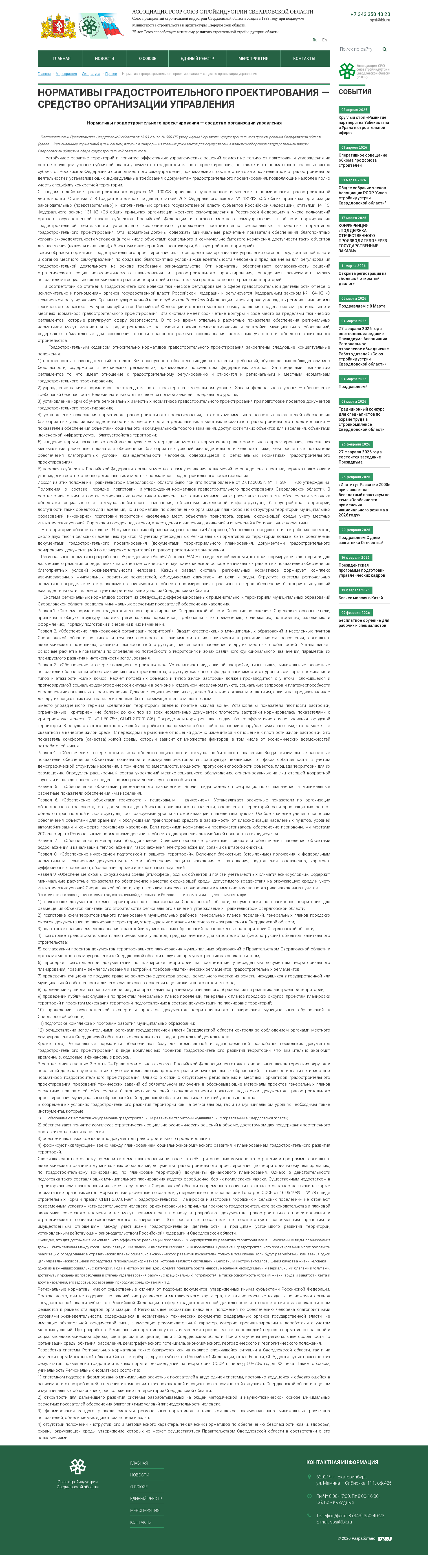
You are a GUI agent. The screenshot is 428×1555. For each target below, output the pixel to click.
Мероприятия (253, 58)
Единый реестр (197, 58)
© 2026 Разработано (356, 1538)
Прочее (111, 74)
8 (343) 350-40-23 (366, 1515)
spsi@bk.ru (380, 20)
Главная (61, 58)
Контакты (304, 58)
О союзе (147, 58)
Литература (91, 74)
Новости (104, 58)
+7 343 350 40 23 (370, 14)
